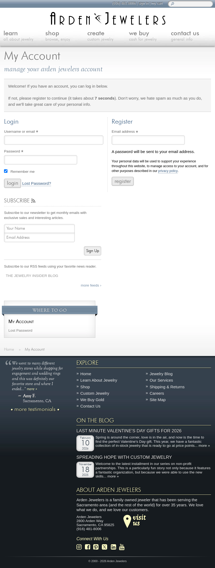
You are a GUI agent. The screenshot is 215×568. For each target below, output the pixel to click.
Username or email (28, 132)
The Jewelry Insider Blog (32, 276)
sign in (143, 3)
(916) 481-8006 (124, 3)
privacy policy (168, 171)
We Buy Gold (92, 400)
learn (24, 36)
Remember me (22, 172)
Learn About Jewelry (98, 380)
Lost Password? (36, 183)
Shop (85, 387)
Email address (132, 132)
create (108, 36)
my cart (157, 3)
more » (32, 388)
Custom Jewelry (94, 393)
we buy (150, 36)
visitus (139, 520)
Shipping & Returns (167, 387)
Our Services (161, 380)
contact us (192, 36)
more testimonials (35, 409)
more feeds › (91, 285)
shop (66, 36)
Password (21, 152)
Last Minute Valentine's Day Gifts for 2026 (129, 430)
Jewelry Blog (161, 373)
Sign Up (92, 251)
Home (85, 373)
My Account (21, 321)
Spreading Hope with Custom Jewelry (124, 457)
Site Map (158, 400)
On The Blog (95, 421)
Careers (157, 393)
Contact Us (90, 406)
